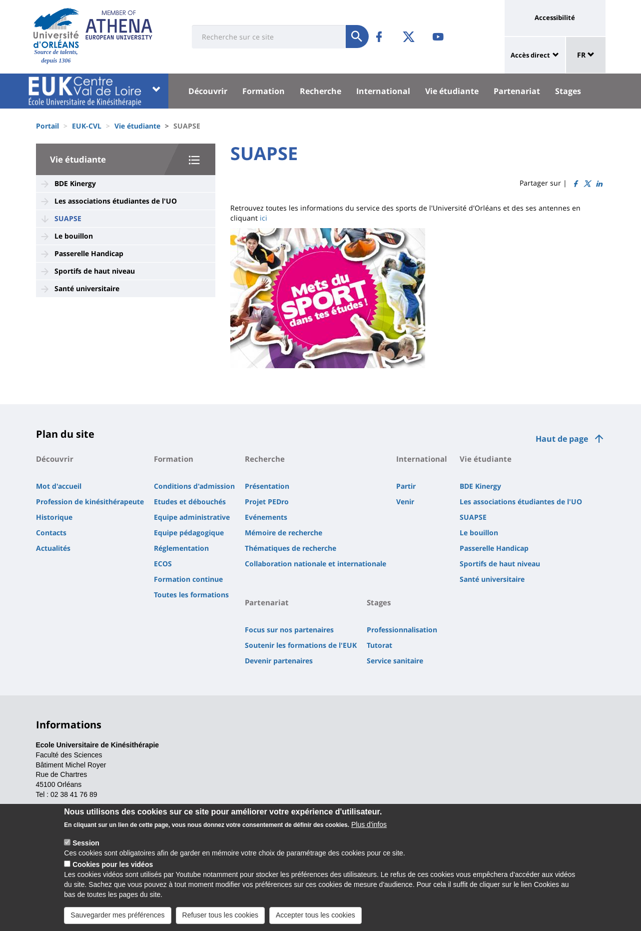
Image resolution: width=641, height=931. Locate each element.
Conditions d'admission (194, 486)
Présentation (267, 486)
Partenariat (517, 91)
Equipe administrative (192, 517)
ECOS (163, 563)
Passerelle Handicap (88, 253)
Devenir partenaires (279, 660)
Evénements (266, 517)
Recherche (320, 91)
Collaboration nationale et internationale (315, 563)
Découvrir (207, 91)
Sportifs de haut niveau (94, 271)
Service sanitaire (395, 660)
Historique (54, 517)
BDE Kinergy (75, 183)
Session (85, 850)
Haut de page (562, 438)
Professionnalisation (402, 629)
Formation (263, 91)
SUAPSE (67, 218)
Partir (406, 486)
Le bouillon (73, 236)
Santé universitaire (86, 288)
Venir (405, 501)
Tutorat (379, 645)
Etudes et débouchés (190, 501)
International (383, 91)
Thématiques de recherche (290, 548)
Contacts (51, 532)
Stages (568, 91)
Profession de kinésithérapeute (90, 501)
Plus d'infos (369, 832)
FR (586, 55)
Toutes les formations (191, 594)
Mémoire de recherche (283, 532)
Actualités (53, 548)
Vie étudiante (452, 91)
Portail (47, 126)
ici (263, 218)
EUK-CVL (86, 126)
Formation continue (188, 579)
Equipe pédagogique (189, 532)
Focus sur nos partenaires (289, 629)
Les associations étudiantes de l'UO (115, 201)
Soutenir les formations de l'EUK (301, 645)
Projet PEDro (267, 501)
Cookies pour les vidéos (112, 871)
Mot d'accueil (58, 486)
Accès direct (530, 55)
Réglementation (181, 548)
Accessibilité (555, 17)
